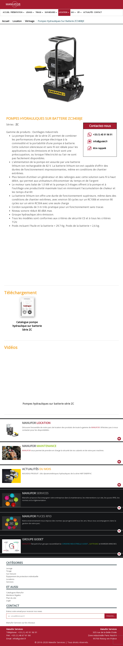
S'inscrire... (110, 616)
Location (64, 13)
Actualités (88, 12)
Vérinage (29, 21)
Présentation (18, 13)
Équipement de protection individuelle (22, 576)
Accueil (6, 12)
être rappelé (99, 148)
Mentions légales (13, 595)
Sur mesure (11, 574)
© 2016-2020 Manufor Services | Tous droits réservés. (61, 642)
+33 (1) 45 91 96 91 (102, 134)
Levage (30, 13)
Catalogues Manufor (15, 592)
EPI (79, 13)
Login (8, 600)
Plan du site (11, 598)
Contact (98, 12)
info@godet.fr (100, 141)
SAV (73, 13)
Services (10, 582)
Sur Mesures (51, 13)
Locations (10, 579)
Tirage (40, 13)
